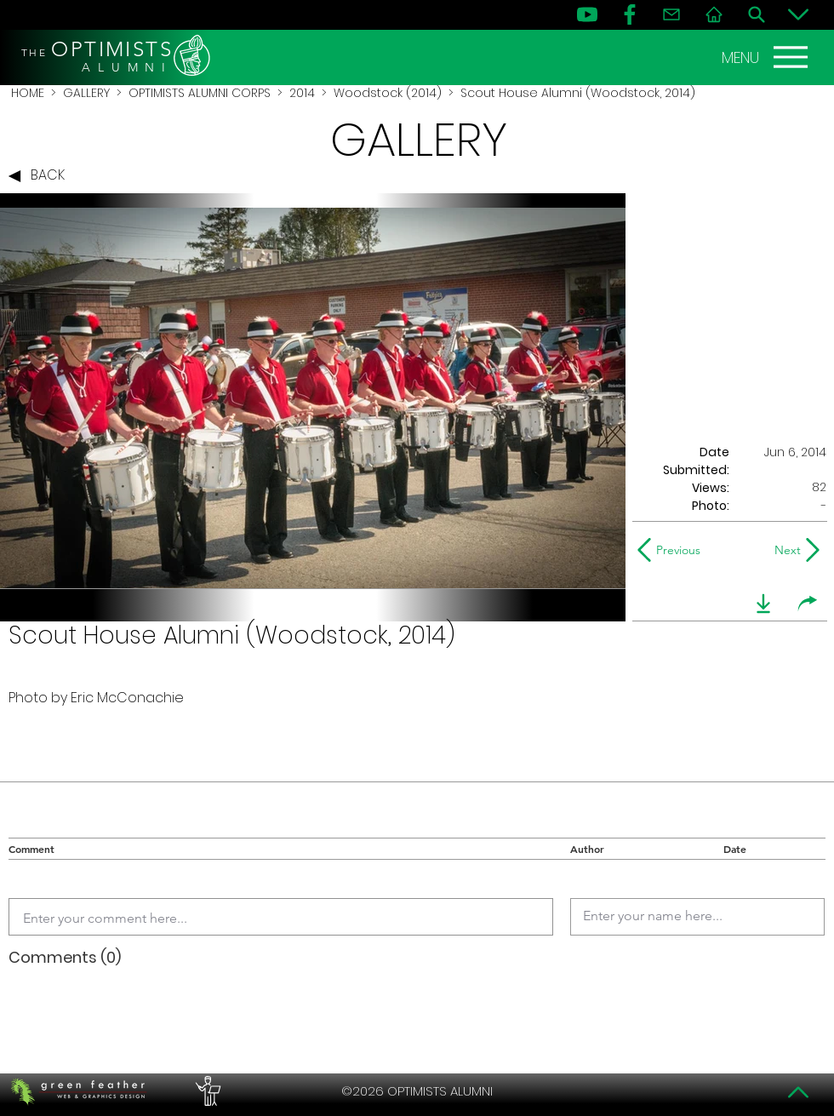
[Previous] (672, 550)
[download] (763, 604)
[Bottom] (798, 14)
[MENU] (767, 57)
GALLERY (86, 92)
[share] (808, 604)
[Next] (784, 550)
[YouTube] (587, 14)
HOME (27, 92)
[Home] (714, 14)
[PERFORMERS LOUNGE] (206, 1091)
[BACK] (41, 176)
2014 (302, 92)
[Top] (798, 1092)
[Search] (756, 14)
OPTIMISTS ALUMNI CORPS (200, 92)
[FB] (629, 14)
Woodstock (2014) (388, 92)
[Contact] (671, 14)
